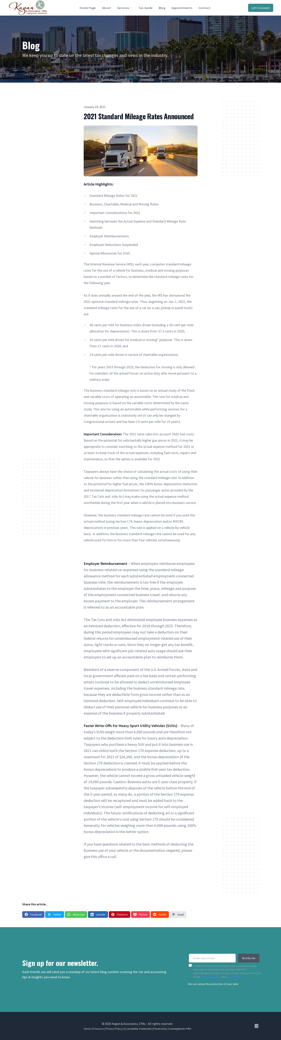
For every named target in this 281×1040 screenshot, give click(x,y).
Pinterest (119, 914)
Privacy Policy (234, 974)
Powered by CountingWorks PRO (172, 1028)
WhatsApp (76, 914)
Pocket (140, 914)
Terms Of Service (94, 1028)
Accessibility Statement (137, 1028)
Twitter (54, 914)
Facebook (33, 914)
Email (178, 914)
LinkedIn (97, 914)
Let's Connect (260, 8)
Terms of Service (210, 974)
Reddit (159, 914)
